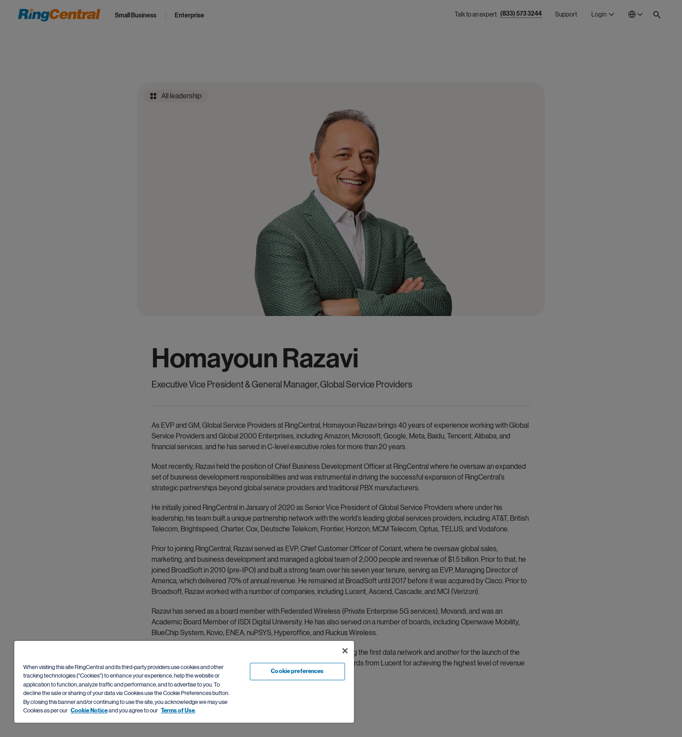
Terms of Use (178, 710)
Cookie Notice (89, 710)
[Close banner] (345, 650)
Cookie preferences (297, 671)
